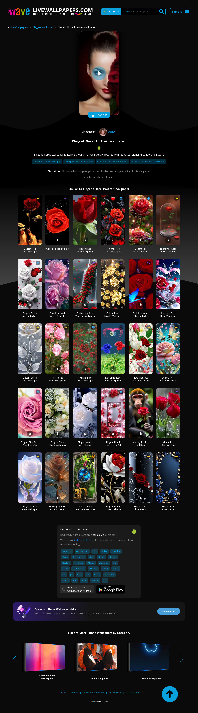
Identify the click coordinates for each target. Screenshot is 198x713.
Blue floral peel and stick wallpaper (147, 161)
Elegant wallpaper (43, 27)
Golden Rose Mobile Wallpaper (113, 314)
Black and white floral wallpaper (112, 161)
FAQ (127, 692)
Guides (136, 692)
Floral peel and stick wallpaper (79, 161)
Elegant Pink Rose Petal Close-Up (30, 443)
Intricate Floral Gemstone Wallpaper (85, 508)
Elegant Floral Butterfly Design (168, 379)
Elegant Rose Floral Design (140, 508)
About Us (74, 692)
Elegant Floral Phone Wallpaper (57, 443)
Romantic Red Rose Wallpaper (113, 250)
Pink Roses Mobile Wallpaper (57, 379)
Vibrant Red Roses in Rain (168, 443)
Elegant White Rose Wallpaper (30, 379)
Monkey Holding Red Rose (140, 443)
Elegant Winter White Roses (85, 443)
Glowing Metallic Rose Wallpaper (57, 508)
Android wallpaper (84, 540)
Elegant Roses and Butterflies (29, 314)
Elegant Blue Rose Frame (168, 508)
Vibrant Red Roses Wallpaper (85, 379)
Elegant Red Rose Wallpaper (30, 250)
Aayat (108, 131)
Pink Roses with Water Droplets (57, 314)
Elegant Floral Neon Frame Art (113, 443)
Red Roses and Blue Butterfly (140, 314)
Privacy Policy (115, 692)
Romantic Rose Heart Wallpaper (168, 314)
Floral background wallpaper (47, 161)
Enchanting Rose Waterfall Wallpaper (85, 314)
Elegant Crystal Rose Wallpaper (30, 508)
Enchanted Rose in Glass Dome (168, 250)
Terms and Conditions (93, 692)
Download (99, 115)
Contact (62, 692)
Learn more (169, 611)
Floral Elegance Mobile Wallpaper (140, 379)
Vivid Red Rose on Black (57, 248)
